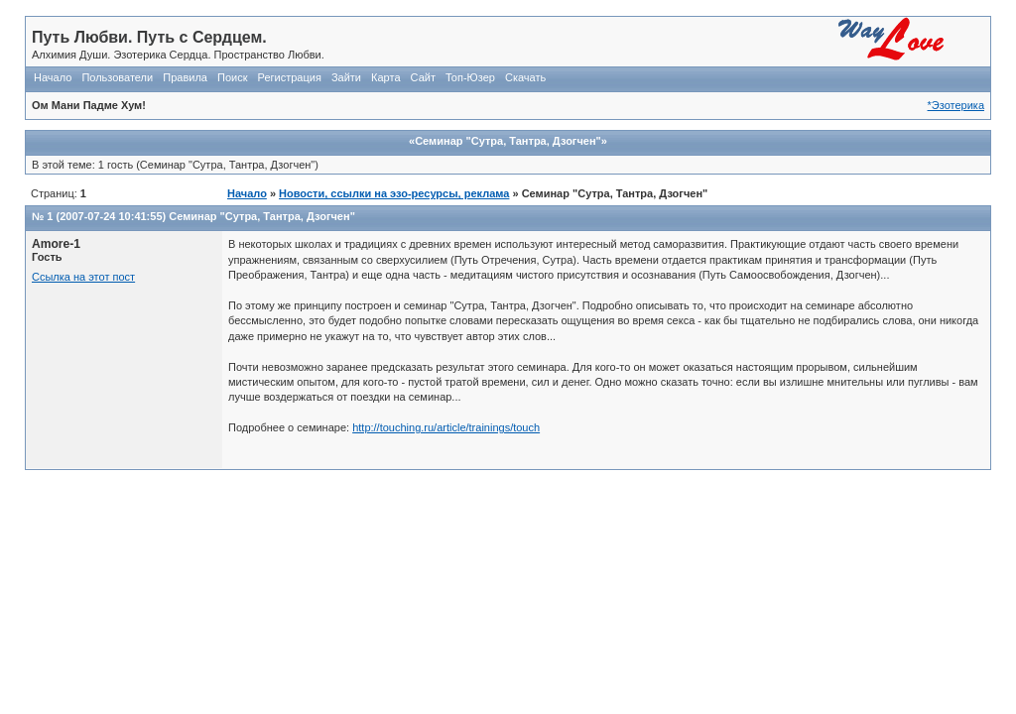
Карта (385, 77)
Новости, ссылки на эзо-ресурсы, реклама (394, 193)
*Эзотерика (956, 105)
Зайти (346, 77)
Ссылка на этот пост (83, 277)
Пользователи (117, 77)
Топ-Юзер (470, 77)
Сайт (423, 77)
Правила (185, 77)
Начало (52, 77)
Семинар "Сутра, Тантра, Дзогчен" (262, 216)
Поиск (232, 77)
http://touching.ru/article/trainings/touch (446, 427)
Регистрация (289, 77)
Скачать (525, 77)
